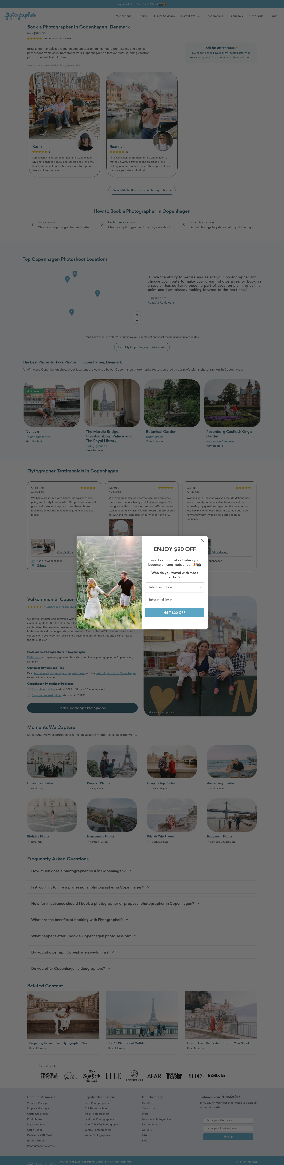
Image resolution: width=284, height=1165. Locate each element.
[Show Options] (201, 588)
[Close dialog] (202, 540)
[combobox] (174, 588)
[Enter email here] (174, 600)
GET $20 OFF (174, 612)
